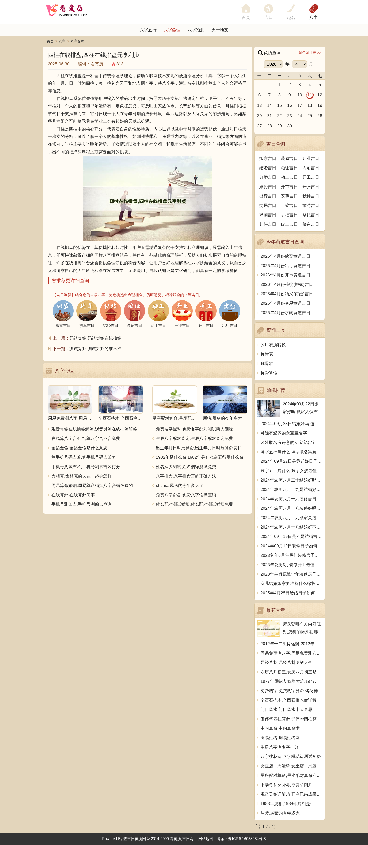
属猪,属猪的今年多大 (280, 813)
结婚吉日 (267, 168)
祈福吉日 (289, 215)
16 (289, 105)
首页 (50, 41)
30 (289, 126)
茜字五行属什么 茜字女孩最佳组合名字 (291, 470)
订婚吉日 (267, 177)
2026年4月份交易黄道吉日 (285, 303)
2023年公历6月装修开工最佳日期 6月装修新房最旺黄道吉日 (291, 564)
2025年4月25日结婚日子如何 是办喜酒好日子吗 (291, 593)
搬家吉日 (267, 158)
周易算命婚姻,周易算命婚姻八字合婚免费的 (92, 485)
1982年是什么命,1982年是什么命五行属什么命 (199, 457)
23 (289, 115)
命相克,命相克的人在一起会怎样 (81, 476)
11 (309, 95)
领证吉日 (289, 168)
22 (279, 115)
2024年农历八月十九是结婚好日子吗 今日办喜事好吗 (291, 489)
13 (259, 105)
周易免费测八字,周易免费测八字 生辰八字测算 (291, 653)
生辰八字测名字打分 (280, 747)
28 (269, 126)
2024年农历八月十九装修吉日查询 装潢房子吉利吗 (291, 499)
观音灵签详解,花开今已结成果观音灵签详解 (291, 794)
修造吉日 (310, 224)
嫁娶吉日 (267, 186)
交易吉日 (267, 205)
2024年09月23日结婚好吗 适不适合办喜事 (291, 423)
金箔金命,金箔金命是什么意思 (79, 448)
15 (279, 105)
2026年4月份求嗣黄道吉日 (285, 312)
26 (320, 115)
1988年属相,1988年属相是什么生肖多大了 (291, 803)
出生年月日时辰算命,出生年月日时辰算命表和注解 (201, 448)
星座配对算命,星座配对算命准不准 (291, 775)
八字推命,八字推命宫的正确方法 (186, 476)
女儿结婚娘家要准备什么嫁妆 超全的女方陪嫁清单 (291, 583)
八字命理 (172, 30)
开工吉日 (310, 177)
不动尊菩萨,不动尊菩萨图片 (286, 784)
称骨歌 (267, 363)
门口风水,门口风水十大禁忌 (286, 709)
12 (320, 95)
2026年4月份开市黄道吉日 (285, 275)
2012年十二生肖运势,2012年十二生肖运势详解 (291, 643)
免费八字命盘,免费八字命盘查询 (186, 495)
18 (309, 105)
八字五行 (148, 30)
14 (269, 105)
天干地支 (219, 30)
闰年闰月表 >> (310, 53)
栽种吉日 (310, 196)
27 (259, 126)
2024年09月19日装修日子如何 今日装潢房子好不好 (291, 546)
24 (299, 115)
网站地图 (205, 839)
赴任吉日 (267, 224)
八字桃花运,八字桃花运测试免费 (291, 756)
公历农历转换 (273, 344)
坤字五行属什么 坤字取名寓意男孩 (291, 452)
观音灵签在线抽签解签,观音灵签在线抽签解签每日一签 (97, 429)
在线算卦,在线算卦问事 (73, 495)
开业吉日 (310, 158)
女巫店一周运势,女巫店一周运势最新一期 (291, 766)
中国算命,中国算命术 (280, 728)
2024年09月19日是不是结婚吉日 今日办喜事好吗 (291, 536)
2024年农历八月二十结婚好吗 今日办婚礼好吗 (291, 480)
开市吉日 (289, 186)
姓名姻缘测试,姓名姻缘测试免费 (186, 466)
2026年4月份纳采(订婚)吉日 (287, 294)
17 (299, 105)
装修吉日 (289, 158)
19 (320, 105)
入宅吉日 (310, 168)
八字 (313, 17)
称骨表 (267, 354)
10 (299, 95)
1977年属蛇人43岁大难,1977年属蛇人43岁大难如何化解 (291, 681)
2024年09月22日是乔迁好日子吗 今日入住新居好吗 (291, 461)
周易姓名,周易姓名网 (280, 737)
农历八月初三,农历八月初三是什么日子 (291, 672)
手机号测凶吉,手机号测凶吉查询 (81, 504)
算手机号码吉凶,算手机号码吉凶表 (83, 457)
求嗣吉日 (267, 215)
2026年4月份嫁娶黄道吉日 (285, 256)
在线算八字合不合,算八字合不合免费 (85, 438)
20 (259, 115)
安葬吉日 (289, 196)
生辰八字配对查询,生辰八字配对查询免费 (194, 438)
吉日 (268, 17)
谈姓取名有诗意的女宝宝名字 (288, 442)
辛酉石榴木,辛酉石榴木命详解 (289, 700)
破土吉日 (289, 224)
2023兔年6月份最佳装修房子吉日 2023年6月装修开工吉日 (291, 555)
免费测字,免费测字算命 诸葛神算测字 (291, 690)
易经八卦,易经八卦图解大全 (286, 662)
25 (309, 115)
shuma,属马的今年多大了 (179, 485)
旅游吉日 (310, 205)
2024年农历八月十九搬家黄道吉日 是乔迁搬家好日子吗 (291, 517)
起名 (291, 17)
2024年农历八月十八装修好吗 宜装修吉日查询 (291, 508)
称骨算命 (269, 373)
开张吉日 (310, 186)
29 (279, 126)
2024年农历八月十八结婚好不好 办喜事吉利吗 (291, 527)
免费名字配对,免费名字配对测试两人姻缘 (194, 429)
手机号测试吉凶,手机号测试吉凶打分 (85, 466)
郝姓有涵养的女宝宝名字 (284, 433)
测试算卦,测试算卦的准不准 (95, 348)
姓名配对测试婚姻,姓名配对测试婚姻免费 (194, 504)
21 (269, 115)
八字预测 (196, 30)
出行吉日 (267, 196)
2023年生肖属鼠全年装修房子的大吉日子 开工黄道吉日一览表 (291, 574)
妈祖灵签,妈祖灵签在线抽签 (95, 338)
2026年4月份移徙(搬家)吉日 (287, 284)
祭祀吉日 (310, 215)
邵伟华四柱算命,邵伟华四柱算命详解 (291, 719)
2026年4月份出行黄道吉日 (285, 265)
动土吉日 (289, 177)
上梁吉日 (289, 205)
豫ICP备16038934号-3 (247, 839)
